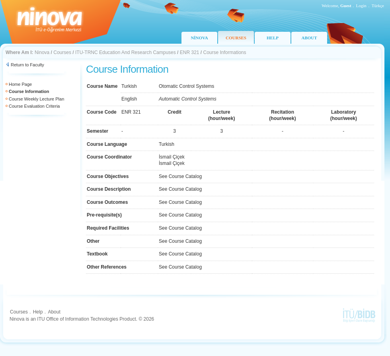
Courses (62, 52)
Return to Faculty (27, 64)
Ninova (42, 52)
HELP (273, 37)
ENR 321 (189, 52)
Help (38, 312)
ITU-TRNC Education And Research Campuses (125, 52)
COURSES (236, 37)
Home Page (20, 84)
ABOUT (309, 37)
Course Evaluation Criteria (34, 106)
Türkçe (378, 5)
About (54, 312)
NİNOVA (199, 37)
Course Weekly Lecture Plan (36, 99)
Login (361, 5)
